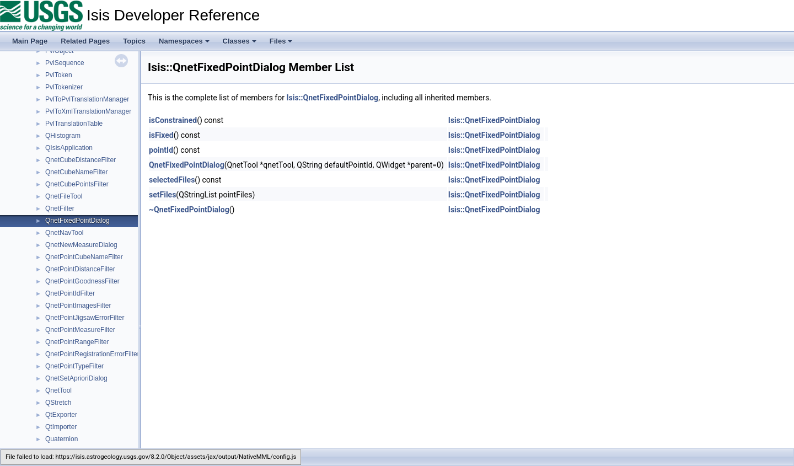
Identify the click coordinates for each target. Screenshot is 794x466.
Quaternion (61, 439)
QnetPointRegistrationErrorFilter (92, 354)
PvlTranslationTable (74, 123)
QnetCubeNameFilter (76, 172)
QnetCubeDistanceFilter (80, 160)
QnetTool (58, 390)
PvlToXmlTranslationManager (88, 111)
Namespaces (184, 41)
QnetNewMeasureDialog (81, 245)
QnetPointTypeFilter (74, 366)
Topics (134, 41)
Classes (239, 41)
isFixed (161, 135)
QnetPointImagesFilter (78, 305)
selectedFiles (172, 179)
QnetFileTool (63, 196)
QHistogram (63, 136)
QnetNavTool (64, 233)
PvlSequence (64, 63)
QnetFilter (59, 208)
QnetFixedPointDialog (77, 220)
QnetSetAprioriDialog (76, 378)
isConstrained (173, 120)
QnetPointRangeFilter (77, 342)
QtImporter (61, 427)
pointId (161, 150)
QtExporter (61, 415)
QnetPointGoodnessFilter (82, 281)
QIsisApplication (69, 148)
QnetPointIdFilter (70, 293)
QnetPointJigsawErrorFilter (84, 318)
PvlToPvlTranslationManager (87, 99)
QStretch (58, 402)
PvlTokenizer (64, 87)
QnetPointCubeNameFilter (84, 257)
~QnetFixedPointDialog (189, 209)
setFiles (162, 194)
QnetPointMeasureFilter (80, 330)
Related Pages (85, 41)
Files (281, 41)
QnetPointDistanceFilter (80, 269)
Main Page (29, 41)
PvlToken (58, 75)
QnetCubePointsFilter (77, 184)
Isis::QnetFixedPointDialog (332, 97)
